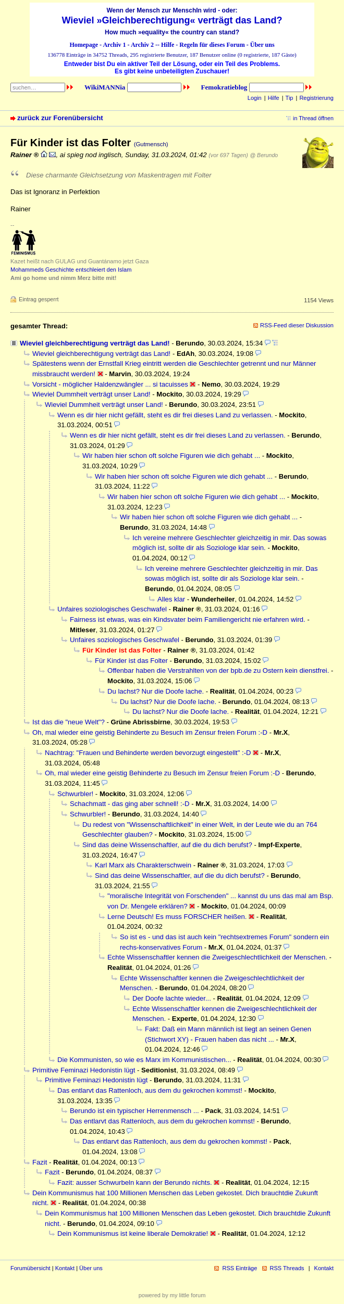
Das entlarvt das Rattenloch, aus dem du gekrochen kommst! (149, 1090)
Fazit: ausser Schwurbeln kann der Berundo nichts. (134, 1182)
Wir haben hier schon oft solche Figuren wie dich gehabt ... (171, 455)
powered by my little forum (172, 1295)
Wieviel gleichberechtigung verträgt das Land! (95, 343)
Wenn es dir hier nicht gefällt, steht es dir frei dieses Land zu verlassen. (165, 415)
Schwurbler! (75, 794)
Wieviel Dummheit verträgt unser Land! (91, 394)
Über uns (262, 44)
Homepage (83, 44)
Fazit (39, 1162)
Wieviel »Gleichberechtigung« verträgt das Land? (172, 20)
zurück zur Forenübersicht (60, 118)
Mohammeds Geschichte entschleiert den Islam (70, 269)
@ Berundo (264, 155)
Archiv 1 (114, 44)
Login (255, 98)
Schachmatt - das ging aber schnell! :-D (130, 804)
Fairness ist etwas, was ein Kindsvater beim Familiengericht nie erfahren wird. (187, 619)
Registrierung (316, 98)
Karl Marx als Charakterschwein (143, 865)
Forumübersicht (30, 1268)
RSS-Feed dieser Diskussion (297, 325)
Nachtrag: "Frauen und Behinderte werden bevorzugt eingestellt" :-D (148, 753)
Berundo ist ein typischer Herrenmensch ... (134, 1111)
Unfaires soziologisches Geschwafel (112, 609)
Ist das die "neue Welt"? (68, 722)
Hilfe (167, 44)
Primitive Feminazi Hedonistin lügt (83, 1070)
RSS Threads (287, 1268)
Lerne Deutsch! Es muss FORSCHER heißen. (177, 917)
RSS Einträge (239, 1268)
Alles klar (171, 599)
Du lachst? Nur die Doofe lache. (155, 691)
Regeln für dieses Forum (211, 44)
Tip (289, 98)
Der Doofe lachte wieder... (171, 998)
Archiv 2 (142, 44)
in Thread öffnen (313, 118)
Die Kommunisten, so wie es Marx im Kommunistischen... (144, 1060)
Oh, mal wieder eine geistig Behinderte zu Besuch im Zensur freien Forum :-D (149, 732)
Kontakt (65, 1268)
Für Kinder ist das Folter (131, 660)
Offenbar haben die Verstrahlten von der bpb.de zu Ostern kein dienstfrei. (218, 670)
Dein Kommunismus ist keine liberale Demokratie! (132, 1233)
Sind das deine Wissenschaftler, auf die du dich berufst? (167, 845)
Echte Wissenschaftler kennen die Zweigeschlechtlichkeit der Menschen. (217, 957)
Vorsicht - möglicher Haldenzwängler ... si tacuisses (110, 384)
